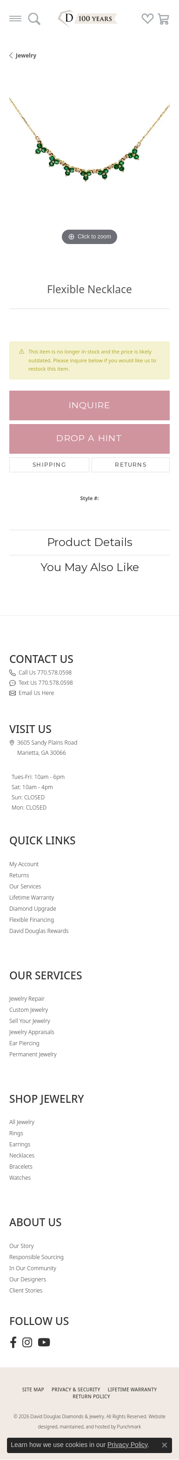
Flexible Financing (31, 920)
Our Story (21, 1246)
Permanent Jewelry (33, 1054)
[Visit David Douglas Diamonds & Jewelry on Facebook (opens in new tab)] (13, 1343)
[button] (34, 18)
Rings (16, 1133)
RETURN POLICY (91, 1396)
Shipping (49, 464)
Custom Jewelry (28, 1010)
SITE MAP (33, 1389)
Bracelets (21, 1167)
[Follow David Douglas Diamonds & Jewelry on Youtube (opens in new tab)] (44, 1343)
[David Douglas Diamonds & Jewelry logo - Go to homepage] (89, 18)
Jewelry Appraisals (31, 1032)
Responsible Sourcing (36, 1257)
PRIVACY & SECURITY (76, 1389)
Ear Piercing (24, 1043)
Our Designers (27, 1279)
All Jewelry (21, 1122)
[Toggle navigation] (15, 18)
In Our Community (32, 1268)
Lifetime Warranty (31, 897)
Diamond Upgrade (32, 909)
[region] (89, 168)
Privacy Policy (127, 1444)
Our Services (25, 886)
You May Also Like (89, 567)
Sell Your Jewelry (29, 1021)
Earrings (19, 1144)
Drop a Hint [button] (89, 438)
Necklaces (21, 1155)
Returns (130, 464)
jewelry (26, 55)
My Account (24, 864)
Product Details (90, 542)
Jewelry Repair (27, 999)
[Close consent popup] (164, 1445)
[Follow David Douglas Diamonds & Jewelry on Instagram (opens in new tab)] (27, 1343)
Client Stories (25, 1290)
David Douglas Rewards (39, 931)
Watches (20, 1178)
